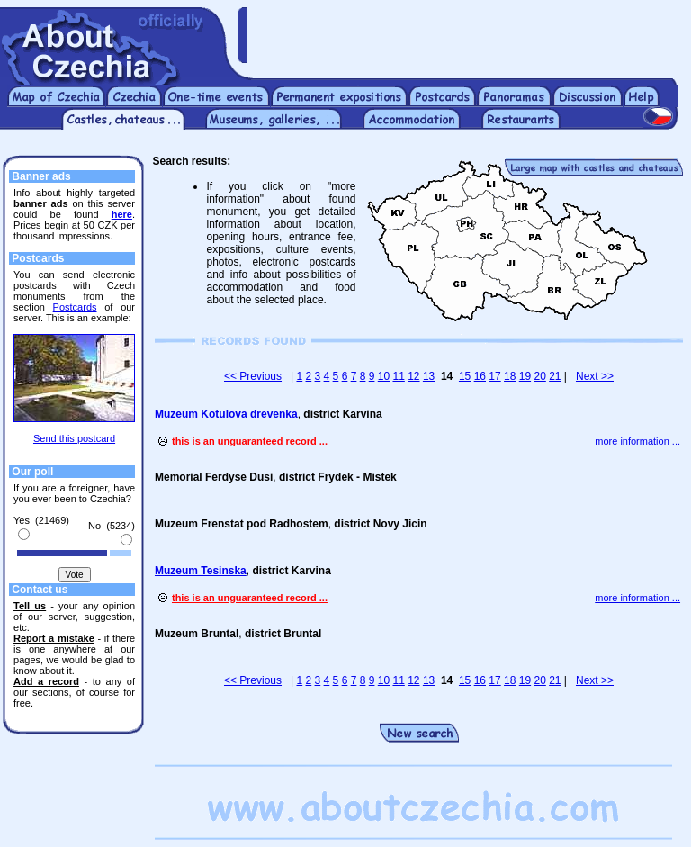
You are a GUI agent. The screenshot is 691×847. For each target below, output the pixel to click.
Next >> (595, 376)
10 (384, 376)
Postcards (75, 307)
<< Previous (253, 376)
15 (465, 376)
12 (413, 376)
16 (480, 376)
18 (510, 376)
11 (398, 376)
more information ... (637, 441)
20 (539, 376)
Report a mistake (53, 638)
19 (525, 376)
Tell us (29, 605)
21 (555, 376)
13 (429, 376)
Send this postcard (74, 438)
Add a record (46, 681)
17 (494, 376)
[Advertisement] (468, 34)
